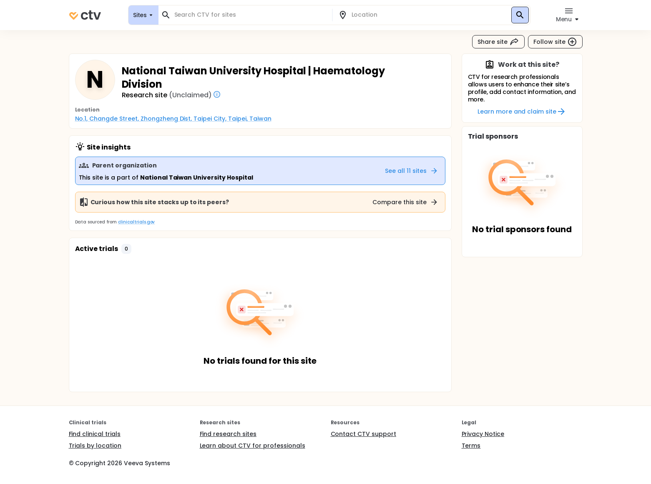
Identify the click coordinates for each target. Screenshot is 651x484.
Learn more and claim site (522, 111)
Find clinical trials (95, 434)
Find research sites (228, 434)
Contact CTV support (363, 434)
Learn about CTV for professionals (252, 445)
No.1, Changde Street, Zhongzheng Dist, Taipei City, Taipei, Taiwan (173, 118)
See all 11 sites (411, 171)
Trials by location (95, 445)
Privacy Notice (483, 434)
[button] (126, 249)
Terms (471, 445)
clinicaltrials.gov (136, 222)
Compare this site (405, 202)
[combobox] (250, 15)
